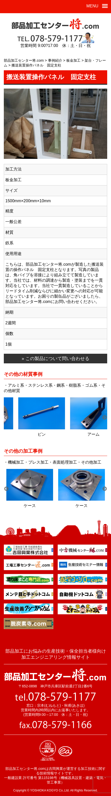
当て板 (30, 434)
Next (104, 417)
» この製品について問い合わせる (55, 358)
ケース (30, 505)
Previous (6, 417)
